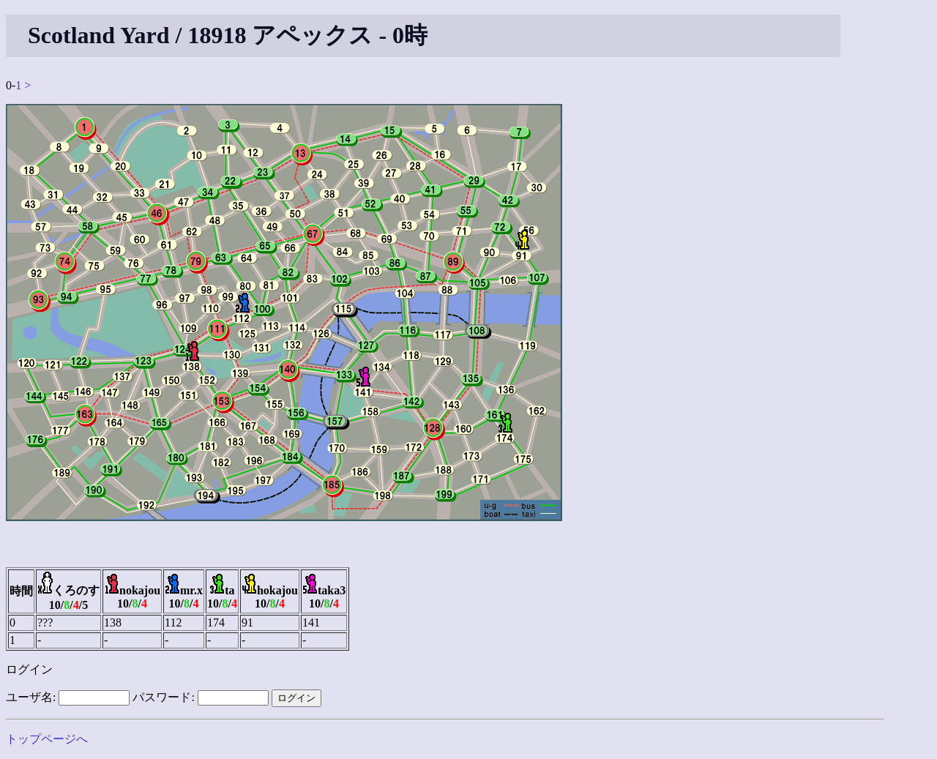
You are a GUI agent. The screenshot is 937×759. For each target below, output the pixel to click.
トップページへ (47, 739)
